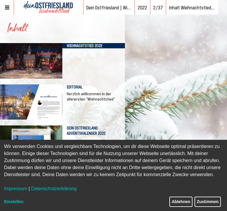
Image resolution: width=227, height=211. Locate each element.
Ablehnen (181, 201)
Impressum (15, 188)
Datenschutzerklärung (54, 188)
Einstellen (13, 201)
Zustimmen (208, 201)
